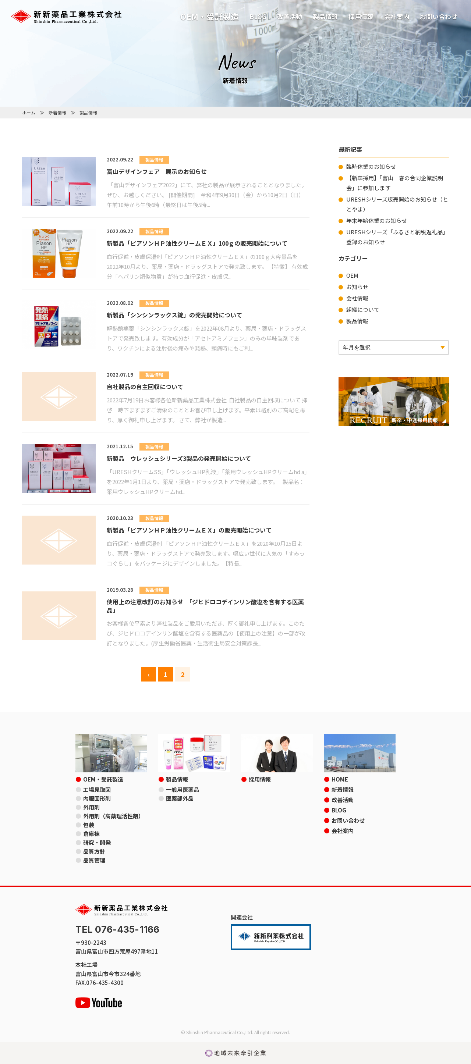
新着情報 (57, 112)
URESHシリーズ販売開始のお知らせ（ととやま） (397, 204)
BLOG (257, 16)
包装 (88, 825)
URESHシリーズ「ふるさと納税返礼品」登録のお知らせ (397, 237)
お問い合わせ (438, 16)
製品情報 (325, 16)
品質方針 (94, 851)
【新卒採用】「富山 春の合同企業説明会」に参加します (394, 183)
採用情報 (360, 16)
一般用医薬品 (182, 789)
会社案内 (396, 16)
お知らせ (357, 287)
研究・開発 (97, 842)
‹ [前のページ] (149, 674)
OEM (352, 275)
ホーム (28, 112)
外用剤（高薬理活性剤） (113, 816)
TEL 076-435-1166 (117, 929)
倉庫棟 (91, 833)
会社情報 (357, 298)
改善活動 (289, 16)
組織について (362, 309)
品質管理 (94, 860)
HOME (340, 779)
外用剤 (91, 807)
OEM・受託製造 (209, 16)
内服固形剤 (97, 798)
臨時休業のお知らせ (371, 166)
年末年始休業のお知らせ (376, 220)
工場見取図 (97, 789)
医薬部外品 (180, 798)
